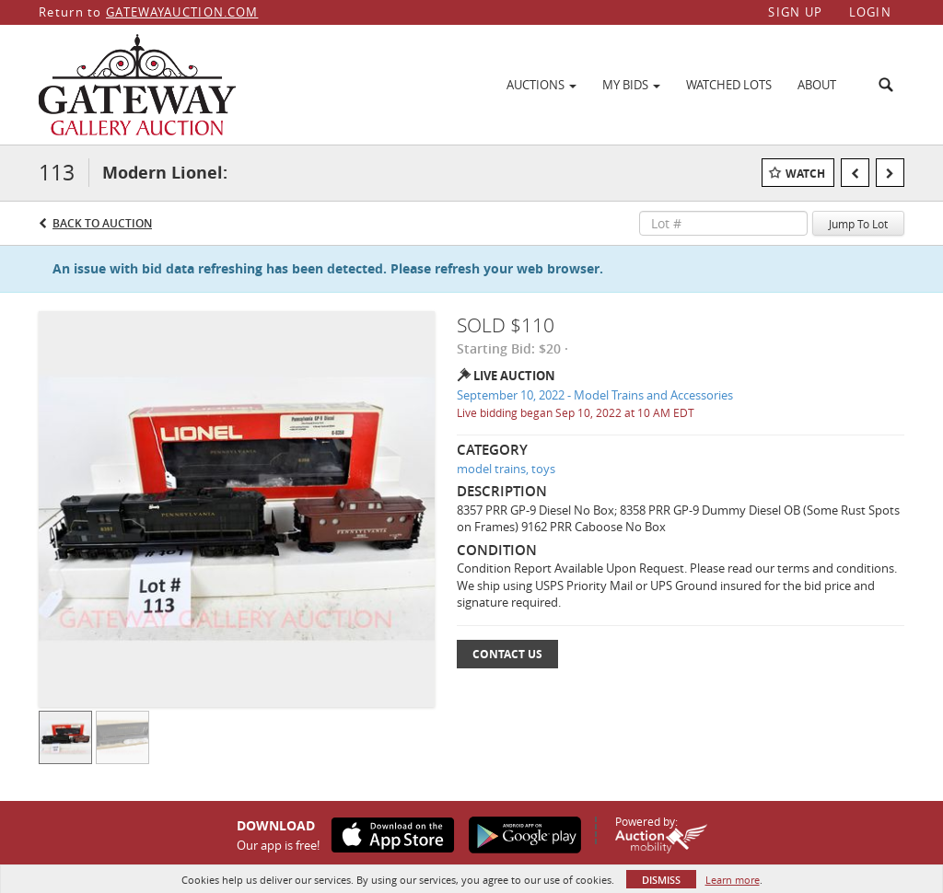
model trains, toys (506, 468)
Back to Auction (102, 223)
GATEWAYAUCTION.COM (182, 12)
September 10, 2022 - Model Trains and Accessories (595, 395)
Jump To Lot (858, 223)
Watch (805, 173)
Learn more (732, 880)
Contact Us (507, 654)
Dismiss (661, 880)
